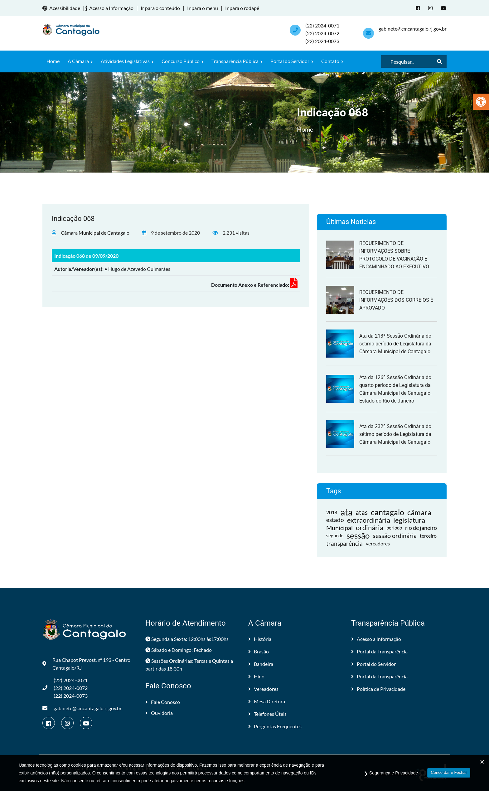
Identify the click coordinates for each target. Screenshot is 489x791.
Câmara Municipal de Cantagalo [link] (95, 233)
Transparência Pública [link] (236, 61)
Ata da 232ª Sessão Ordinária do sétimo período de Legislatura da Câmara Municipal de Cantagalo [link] (395, 434)
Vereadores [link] (263, 689)
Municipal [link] (339, 527)
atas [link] (362, 512)
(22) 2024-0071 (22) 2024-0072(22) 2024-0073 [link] (322, 33)
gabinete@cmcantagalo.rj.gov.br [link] (413, 29)
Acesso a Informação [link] (110, 8)
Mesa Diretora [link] (266, 701)
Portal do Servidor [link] (291, 61)
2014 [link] (331, 512)
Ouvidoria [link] (159, 713)
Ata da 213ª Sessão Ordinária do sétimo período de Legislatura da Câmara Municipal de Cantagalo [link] (395, 343)
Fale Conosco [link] (162, 702)
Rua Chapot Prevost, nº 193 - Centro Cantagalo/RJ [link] (86, 664)
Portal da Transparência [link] (379, 651)
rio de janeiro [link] (421, 527)
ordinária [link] (369, 528)
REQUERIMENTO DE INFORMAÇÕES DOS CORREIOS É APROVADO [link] (396, 300)
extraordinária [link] (368, 520)
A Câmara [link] (80, 61)
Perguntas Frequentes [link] (275, 726)
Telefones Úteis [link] (267, 714)
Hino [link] (256, 676)
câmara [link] (419, 512)
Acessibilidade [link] (62, 8)
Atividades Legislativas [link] (127, 61)
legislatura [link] (409, 520)
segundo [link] (334, 535)
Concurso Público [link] (182, 61)
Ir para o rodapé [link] (242, 8)
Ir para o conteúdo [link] (160, 8)
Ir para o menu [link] (202, 8)
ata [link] (346, 512)
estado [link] (335, 519)
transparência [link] (344, 543)
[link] (481, 102)
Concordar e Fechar (449, 772)
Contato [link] (332, 61)
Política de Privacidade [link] (378, 689)
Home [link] (53, 61)
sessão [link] (358, 536)
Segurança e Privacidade (393, 772)
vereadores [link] (378, 543)
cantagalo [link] (387, 512)
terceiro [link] (428, 536)
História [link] (259, 639)
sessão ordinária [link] (395, 535)
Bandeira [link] (260, 664)
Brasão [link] (258, 651)
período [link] (394, 527)
